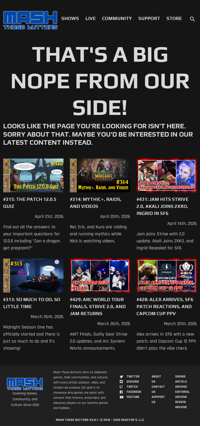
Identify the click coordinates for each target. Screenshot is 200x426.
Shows (70, 18)
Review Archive (181, 404)
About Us (156, 379)
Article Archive (181, 384)
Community (117, 18)
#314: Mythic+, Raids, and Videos (95, 202)
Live (90, 18)
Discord (133, 381)
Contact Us (158, 389)
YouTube (133, 397)
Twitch (132, 387)
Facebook (134, 392)
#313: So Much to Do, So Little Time (31, 303)
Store (174, 18)
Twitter (133, 376)
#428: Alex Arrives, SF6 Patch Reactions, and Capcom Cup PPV (165, 306)
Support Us (158, 399)
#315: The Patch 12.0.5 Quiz (29, 202)
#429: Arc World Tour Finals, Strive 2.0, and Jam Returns (98, 306)
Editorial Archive (182, 394)
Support (149, 18)
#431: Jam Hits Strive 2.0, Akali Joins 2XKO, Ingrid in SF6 (163, 206)
